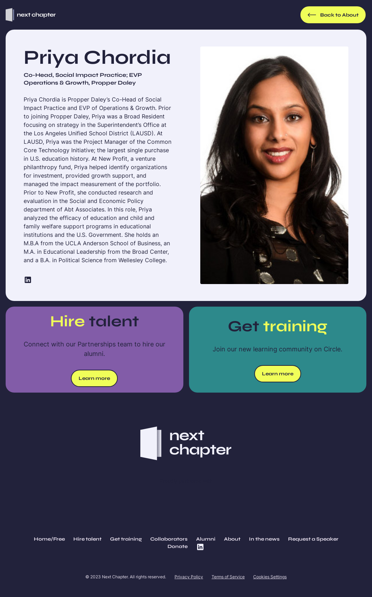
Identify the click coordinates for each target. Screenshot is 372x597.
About (232, 539)
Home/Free (49, 539)
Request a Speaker (313, 539)
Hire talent (87, 539)
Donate (177, 546)
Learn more (94, 378)
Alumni (205, 539)
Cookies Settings (270, 576)
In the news (264, 539)
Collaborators (169, 539)
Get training (126, 539)
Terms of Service (228, 576)
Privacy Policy (189, 576)
